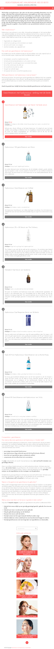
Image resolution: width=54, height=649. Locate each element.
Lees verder (28, 137)
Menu (2, 8)
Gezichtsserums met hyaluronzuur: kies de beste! (27, 2)
